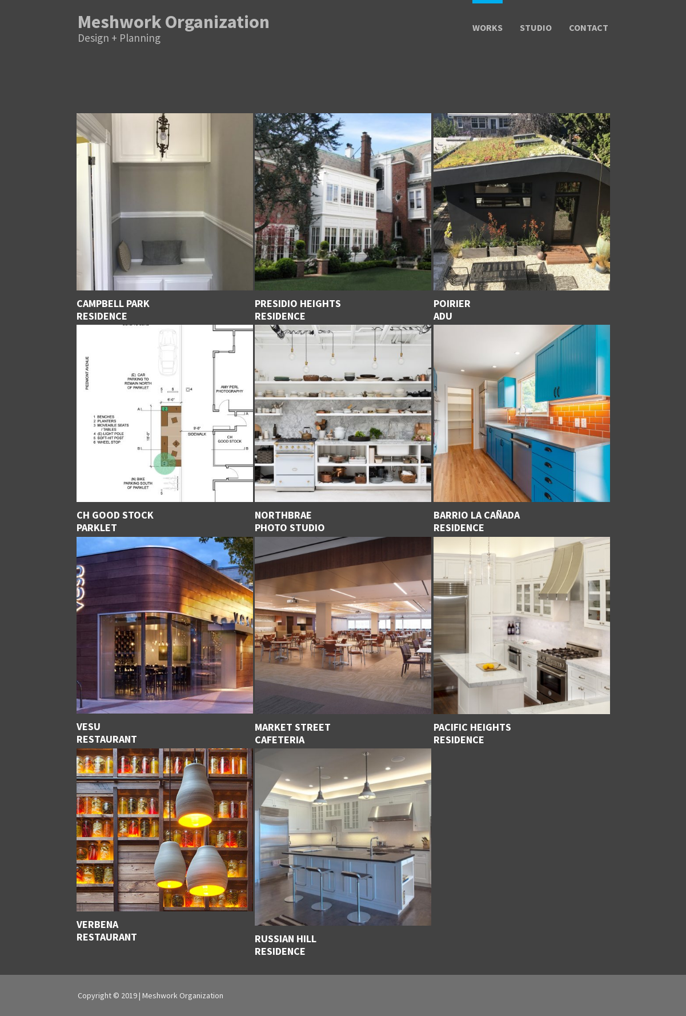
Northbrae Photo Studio (290, 521)
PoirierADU (452, 310)
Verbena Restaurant (107, 931)
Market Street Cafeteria (293, 733)
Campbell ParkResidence (113, 310)
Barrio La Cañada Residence (477, 521)
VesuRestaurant (107, 733)
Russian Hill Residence (285, 945)
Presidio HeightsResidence (298, 310)
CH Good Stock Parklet (115, 521)
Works (487, 28)
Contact (588, 28)
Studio (536, 28)
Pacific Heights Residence (472, 733)
